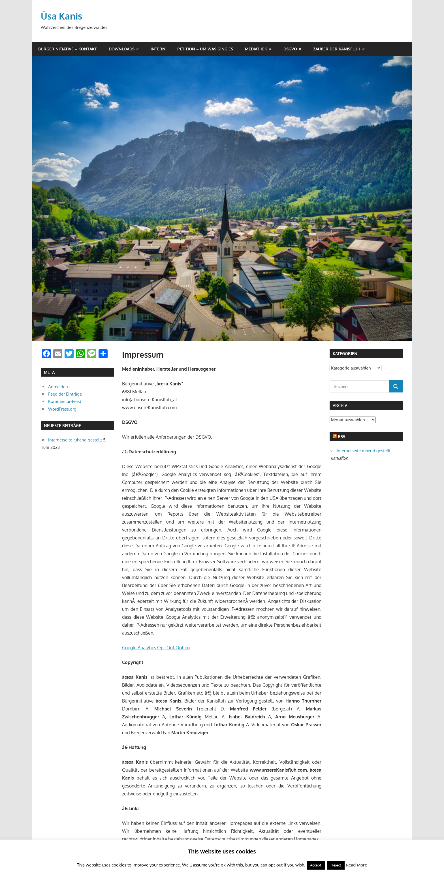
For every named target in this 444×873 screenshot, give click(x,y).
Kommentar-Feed (64, 401)
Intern (158, 48)
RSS (341, 436)
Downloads (122, 48)
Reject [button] (336, 865)
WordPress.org (62, 409)
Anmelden (58, 386)
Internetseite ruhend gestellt (75, 440)
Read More (356, 865)
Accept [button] (315, 865)
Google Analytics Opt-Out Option (156, 647)
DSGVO (290, 48)
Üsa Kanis (61, 16)
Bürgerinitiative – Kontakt (67, 48)
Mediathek (256, 48)
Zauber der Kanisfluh (336, 48)
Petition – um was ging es (205, 48)
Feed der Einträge (65, 394)
